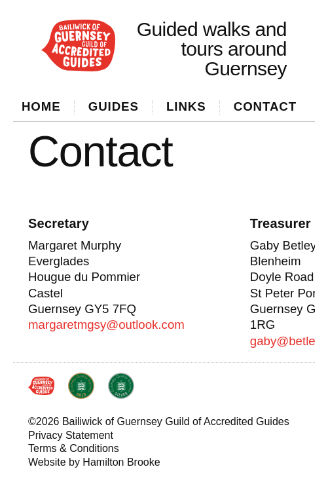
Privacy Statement (70, 435)
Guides (113, 106)
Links (186, 106)
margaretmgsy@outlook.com (106, 324)
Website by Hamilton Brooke (94, 462)
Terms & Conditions (73, 448)
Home (41, 106)
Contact (265, 106)
